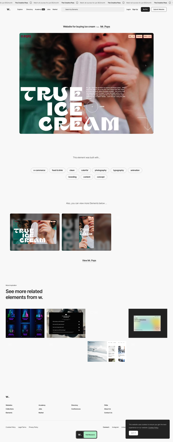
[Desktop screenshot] (35, 232)
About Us (107, 409)
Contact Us (108, 413)
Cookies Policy (11, 427)
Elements (9, 413)
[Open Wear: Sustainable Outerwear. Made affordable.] (107, 351)
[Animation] (107, 323)
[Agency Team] (25, 323)
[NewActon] (25, 355)
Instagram (115, 427)
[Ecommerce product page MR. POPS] (138, 232)
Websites (9, 405)
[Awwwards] (8, 9)
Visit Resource (90, 435)
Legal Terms (22, 427)
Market (55, 9)
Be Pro (145, 9)
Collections (10, 409)
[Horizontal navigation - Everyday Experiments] (148, 355)
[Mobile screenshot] (86, 232)
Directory (29, 9)
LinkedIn (124, 427)
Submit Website (158, 9)
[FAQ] (66, 323)
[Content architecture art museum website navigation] (66, 355)
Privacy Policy (33, 427)
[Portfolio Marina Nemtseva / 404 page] (148, 323)
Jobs (48, 9)
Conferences (76, 409)
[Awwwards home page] (79, 434)
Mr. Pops (105, 26)
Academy (40, 9)
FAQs (106, 405)
